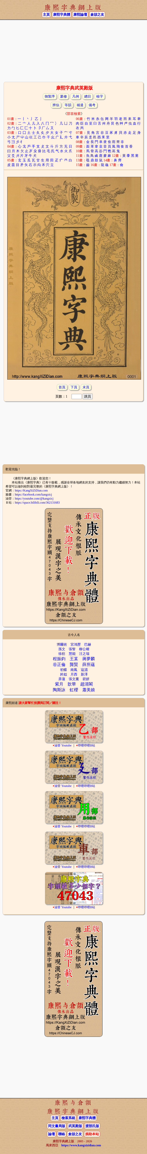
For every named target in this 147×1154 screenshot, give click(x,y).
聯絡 (61, 1134)
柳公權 (84, 649)
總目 (87, 96)
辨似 (55, 105)
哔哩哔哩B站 (86, 745)
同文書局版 (56, 1126)
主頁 (46, 14)
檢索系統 (68, 1118)
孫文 (61, 649)
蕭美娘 (88, 689)
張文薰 (74, 679)
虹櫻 (74, 689)
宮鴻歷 (75, 644)
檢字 (99, 96)
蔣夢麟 (88, 658)
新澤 (84, 674)
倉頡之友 (97, 14)
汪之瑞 (84, 654)
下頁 (73, 387)
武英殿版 (75, 1126)
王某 (74, 658)
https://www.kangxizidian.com (81, 1145)
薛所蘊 (88, 664)
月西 (73, 674)
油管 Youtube (63, 745)
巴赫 (87, 644)
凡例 (75, 96)
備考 (92, 105)
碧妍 (85, 679)
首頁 (62, 387)
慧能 (72, 654)
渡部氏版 (92, 1126)
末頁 (85, 387)
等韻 (68, 105)
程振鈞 (59, 658)
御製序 (50, 96)
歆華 (72, 684)
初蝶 (63, 670)
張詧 (72, 649)
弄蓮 (61, 679)
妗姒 (63, 674)
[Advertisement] (73, 50)
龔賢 (74, 664)
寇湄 (84, 670)
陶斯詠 (59, 689)
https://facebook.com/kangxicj (33, 494)
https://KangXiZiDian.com (31, 490)
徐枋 (61, 654)
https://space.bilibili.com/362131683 (37, 502)
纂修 (63, 96)
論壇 (51, 1134)
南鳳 (73, 670)
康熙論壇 (80, 14)
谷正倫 (59, 664)
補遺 (80, 105)
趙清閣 (86, 684)
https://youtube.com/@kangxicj (34, 498)
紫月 (59, 684)
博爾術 (62, 644)
